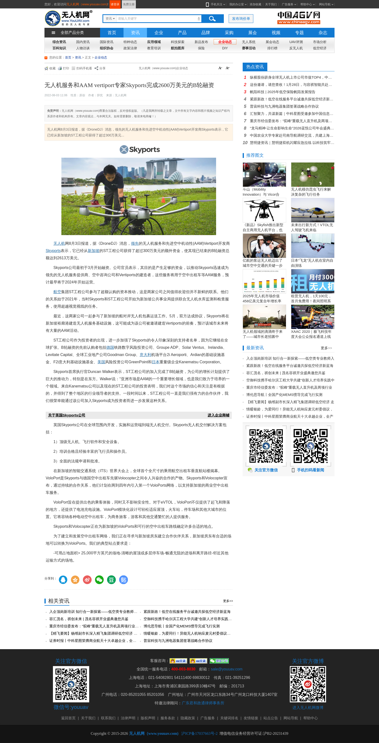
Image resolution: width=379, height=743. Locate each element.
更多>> (228, 601)
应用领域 (154, 42)
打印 (66, 68)
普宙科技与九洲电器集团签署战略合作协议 (178, 641)
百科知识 (59, 48)
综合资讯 (59, 42)
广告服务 (287, 4)
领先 (135, 243)
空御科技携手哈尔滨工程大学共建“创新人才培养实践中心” (190, 619)
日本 (156, 362)
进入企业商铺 (218, 415)
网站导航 (325, 4)
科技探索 (177, 42)
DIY (225, 48)
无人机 (59, 243)
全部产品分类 (72, 32)
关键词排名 (229, 718)
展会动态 (272, 42)
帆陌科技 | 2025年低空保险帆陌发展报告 (282, 92)
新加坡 (93, 251)
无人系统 (248, 42)
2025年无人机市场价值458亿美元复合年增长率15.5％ (262, 301)
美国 (101, 362)
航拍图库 (177, 48)
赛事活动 (248, 48)
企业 (158, 32)
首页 (112, 32)
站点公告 (270, 718)
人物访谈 (83, 48)
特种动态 (130, 42)
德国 (110, 347)
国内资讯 (83, 42)
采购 (229, 32)
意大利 (145, 355)
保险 (201, 48)
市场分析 (320, 42)
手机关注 (215, 4)
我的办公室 (236, 4)
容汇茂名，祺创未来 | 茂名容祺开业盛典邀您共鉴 (88, 619)
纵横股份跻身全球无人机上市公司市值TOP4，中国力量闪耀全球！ (292, 77)
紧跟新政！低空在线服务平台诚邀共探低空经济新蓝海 (187, 611)
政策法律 (130, 48)
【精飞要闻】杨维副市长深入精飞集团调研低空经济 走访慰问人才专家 (106, 633)
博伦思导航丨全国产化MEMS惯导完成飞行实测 (182, 626)
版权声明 (148, 718)
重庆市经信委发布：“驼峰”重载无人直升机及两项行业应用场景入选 (103, 626)
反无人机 (296, 48)
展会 (252, 32)
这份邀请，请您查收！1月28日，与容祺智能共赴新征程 (292, 84)
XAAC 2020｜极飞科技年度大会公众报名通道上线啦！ (311, 336)
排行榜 (272, 48)
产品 (182, 32)
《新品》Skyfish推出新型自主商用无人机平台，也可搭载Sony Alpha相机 (263, 230)
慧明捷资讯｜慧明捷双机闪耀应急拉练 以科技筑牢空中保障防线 (292, 143)
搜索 (212, 18)
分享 (102, 68)
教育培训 (154, 48)
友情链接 (251, 718)
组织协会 (106, 48)
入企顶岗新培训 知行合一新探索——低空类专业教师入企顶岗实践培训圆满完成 (113, 611)
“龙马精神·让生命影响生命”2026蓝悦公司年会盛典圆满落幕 (292, 128)
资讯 (135, 32)
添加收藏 (255, 4)
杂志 (323, 32)
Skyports (53, 251)
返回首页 (68, 718)
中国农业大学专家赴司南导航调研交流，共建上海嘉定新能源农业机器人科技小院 (292, 135)
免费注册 (129, 4)
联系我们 (108, 718)
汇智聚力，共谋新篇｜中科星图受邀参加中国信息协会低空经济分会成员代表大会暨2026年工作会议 (292, 113)
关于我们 (271, 4)
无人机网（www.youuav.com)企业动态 (163, 68)
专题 (299, 32)
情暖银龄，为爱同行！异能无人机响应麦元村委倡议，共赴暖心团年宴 (200, 633)
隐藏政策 (188, 718)
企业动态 (225, 42)
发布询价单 (241, 18)
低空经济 (320, 48)
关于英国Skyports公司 (66, 415)
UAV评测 (296, 42)
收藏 (52, 68)
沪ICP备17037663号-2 (199, 733)
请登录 (115, 4)
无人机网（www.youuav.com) (87, 4)
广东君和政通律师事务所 (203, 703)
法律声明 (128, 718)
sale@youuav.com (226, 669)
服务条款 (167, 718)
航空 (57, 292)
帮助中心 (306, 4)
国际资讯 (106, 42)
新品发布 (201, 42)
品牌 (205, 32)
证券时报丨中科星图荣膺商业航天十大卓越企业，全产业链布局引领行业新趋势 (112, 641)
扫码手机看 (84, 68)
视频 (276, 32)
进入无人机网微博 (307, 708)
